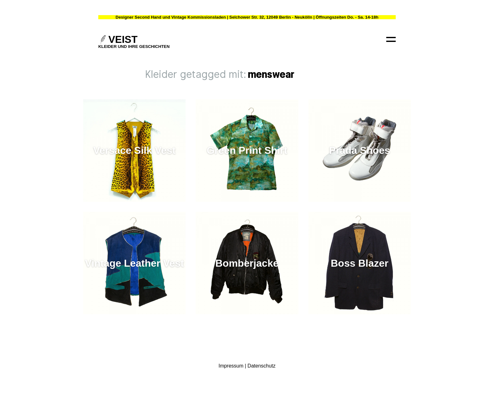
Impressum (230, 365)
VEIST (122, 39)
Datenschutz (262, 365)
